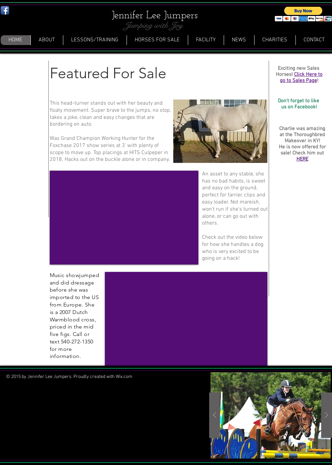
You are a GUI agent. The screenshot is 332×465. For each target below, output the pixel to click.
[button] (271, 415)
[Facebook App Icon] (5, 10)
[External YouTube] (124, 217)
